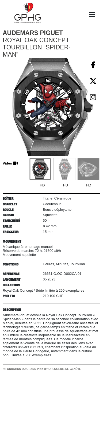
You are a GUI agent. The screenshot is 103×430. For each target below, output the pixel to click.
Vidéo (7, 163)
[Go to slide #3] (88, 169)
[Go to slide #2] (64, 169)
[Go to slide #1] (40, 169)
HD (42, 185)
